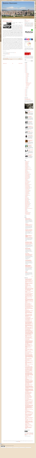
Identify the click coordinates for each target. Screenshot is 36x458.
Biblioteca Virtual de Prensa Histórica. (29, 305)
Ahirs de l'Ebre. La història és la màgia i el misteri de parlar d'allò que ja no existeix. (29, 281)
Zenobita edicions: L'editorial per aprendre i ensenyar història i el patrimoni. (28, 428)
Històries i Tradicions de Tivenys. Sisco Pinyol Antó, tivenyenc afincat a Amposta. (29, 363)
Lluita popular (26, 197)
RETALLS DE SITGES (27, 248)
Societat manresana (27, 213)
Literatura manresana (27, 195)
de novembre (27, 74)
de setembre (27, 76)
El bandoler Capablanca (30, 135)
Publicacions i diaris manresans (28, 208)
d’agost (26, 77)
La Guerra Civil (26, 189)
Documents (26, 171)
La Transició (26, 194)
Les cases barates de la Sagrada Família (30, 155)
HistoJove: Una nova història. (28, 351)
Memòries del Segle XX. (27, 394)
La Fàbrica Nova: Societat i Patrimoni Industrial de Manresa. (29, 371)
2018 (25, 70)
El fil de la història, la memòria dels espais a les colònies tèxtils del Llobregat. (28, 335)
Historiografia (26, 183)
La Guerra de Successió (27, 190)
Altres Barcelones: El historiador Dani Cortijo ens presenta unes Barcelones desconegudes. (29, 283)
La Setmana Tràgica (27, 193)
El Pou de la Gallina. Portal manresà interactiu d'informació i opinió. (28, 337)
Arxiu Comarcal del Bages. (27, 290)
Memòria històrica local (27, 203)
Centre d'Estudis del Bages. (27, 317)
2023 (25, 65)
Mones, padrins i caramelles (7, 21)
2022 (25, 66)
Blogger (19, 441)
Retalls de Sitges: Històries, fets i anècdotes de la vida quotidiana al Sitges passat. (29, 412)
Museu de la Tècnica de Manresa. (28, 397)
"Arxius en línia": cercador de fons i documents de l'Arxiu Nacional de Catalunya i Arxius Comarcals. (28, 279)
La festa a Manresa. (6, 58)
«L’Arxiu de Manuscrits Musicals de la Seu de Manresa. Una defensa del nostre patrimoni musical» (28, 225)
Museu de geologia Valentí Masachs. (28, 396)
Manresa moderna (27, 202)
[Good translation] (2, 446)
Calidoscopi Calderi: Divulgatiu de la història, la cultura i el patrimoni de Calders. (28, 313)
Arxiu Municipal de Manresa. (28, 292)
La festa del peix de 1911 (27, 99)
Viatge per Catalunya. (27, 423)
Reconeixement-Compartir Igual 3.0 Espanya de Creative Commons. (29, 434)
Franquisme (26, 180)
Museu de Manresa (27, 253)
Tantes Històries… (27, 416)
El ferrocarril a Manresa (27, 174)
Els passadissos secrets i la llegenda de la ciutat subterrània (30, 141)
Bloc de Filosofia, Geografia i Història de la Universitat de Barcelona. (29, 306)
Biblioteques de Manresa (27, 218)
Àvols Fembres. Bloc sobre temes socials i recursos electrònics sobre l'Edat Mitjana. (29, 296)
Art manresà (26, 165)
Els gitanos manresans (30, 121)
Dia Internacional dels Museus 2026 (28, 260)
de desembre (27, 73)
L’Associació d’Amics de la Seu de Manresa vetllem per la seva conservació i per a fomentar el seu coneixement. (29, 368)
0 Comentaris (11, 59)
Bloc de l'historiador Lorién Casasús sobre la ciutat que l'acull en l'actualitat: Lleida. (29, 308)
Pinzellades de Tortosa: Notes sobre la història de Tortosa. (29, 404)
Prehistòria (26, 207)
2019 (25, 69)
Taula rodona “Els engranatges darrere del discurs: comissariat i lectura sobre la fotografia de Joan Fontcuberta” (28, 255)
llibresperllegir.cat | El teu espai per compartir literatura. (28, 379)
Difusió (26, 170)
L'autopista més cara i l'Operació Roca (30, 145)
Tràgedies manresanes (27, 214)
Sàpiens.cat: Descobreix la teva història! (29, 413)
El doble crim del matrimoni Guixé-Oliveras (30, 126)
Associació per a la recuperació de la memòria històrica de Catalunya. (28, 294)
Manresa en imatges (27, 199)
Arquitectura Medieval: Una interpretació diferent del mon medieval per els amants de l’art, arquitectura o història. (29, 289)
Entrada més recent (5, 63)
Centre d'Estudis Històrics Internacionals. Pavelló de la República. (29, 318)
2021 (25, 67)
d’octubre (27, 75)
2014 (25, 90)
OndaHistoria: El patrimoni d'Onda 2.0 (29, 401)
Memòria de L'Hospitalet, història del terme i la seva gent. (28, 384)
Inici (12, 63)
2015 (25, 89)
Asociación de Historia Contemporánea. (29, 293)
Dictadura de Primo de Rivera (28, 169)
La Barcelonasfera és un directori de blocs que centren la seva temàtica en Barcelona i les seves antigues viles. (28, 370)
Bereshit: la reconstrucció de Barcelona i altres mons (28, 265)
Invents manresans (27, 185)
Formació (26, 179)
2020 (25, 68)
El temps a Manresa (27, 175)
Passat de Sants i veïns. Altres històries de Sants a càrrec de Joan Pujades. (29, 402)
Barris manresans (27, 166)
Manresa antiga (26, 198)
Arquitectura (26, 164)
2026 (25, 63)
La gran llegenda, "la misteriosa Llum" (30, 116)
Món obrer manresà (27, 204)
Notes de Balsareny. (27, 398)
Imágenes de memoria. (27, 365)
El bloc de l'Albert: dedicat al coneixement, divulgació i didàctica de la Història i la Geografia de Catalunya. (29, 331)
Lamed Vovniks (26, 272)
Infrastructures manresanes (27, 184)
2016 (25, 72)
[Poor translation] (4, 446)
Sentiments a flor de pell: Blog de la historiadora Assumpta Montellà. (28, 414)
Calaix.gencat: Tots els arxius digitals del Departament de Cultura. (29, 311)
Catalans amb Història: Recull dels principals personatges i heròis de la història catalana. (28, 315)
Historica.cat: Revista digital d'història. (29, 352)
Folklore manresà (27, 178)
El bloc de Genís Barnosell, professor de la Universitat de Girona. (29, 329)
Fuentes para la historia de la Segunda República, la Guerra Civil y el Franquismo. (29, 346)
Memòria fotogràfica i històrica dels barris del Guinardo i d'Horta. (28, 393)
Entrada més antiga (20, 63)
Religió (26, 209)
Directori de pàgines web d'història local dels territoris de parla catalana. (29, 327)
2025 (25, 64)
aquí (15, 52)
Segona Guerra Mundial (27, 212)
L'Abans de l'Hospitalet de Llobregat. (28, 366)
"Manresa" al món (27, 161)
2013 (25, 91)
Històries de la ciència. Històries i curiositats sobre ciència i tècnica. (28, 358)
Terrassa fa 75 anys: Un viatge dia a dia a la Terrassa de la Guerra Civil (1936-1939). (29, 418)
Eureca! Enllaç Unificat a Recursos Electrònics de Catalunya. (28, 344)
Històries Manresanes (10, 3)
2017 (25, 71)
